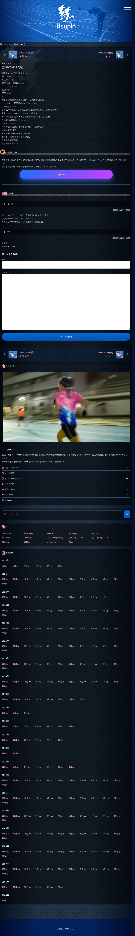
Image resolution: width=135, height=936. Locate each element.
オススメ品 (9, 484)
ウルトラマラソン (98, 538)
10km (26, 538)
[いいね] (66, 174)
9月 (37, 579)
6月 (3, 566)
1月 (59, 566)
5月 (14, 566)
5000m (5, 538)
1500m (72, 533)
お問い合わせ (10, 489)
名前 (4, 259)
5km (93, 533)
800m (49, 533)
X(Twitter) (9, 495)
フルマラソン (74, 538)
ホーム (7, 44)
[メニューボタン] (127, 7)
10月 (26, 579)
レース (4, 533)
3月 (37, 566)
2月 (48, 566)
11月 (15, 579)
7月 (59, 579)
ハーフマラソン (53, 538)
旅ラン (27, 533)
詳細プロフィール (12, 468)
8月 (48, 579)
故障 (26, 542)
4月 (26, 566)
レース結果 (9, 473)
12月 (4, 579)
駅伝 (4, 542)
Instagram (9, 500)
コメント (7, 272)
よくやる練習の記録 (13, 478)
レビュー (50, 542)
